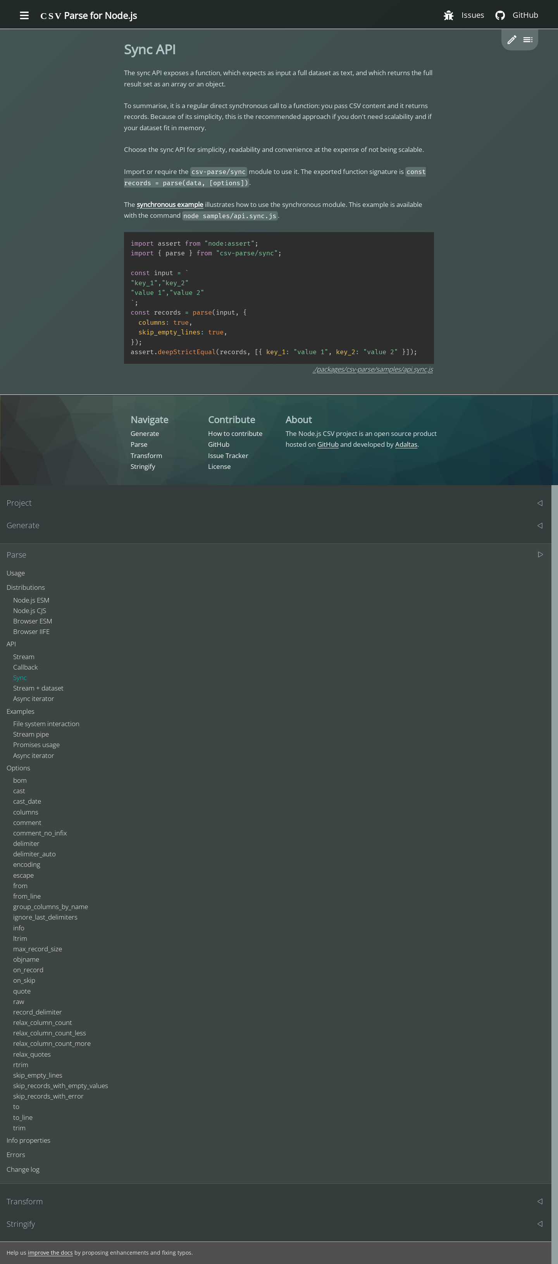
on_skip (24, 980)
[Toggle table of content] (528, 40)
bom (20, 780)
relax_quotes (32, 1054)
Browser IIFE (31, 631)
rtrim (20, 1064)
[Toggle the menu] (24, 16)
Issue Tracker (228, 455)
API (11, 643)
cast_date (27, 801)
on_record (28, 969)
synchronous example (170, 204)
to (16, 1106)
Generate (145, 433)
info (18, 927)
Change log (23, 1169)
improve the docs (50, 1252)
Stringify (143, 466)
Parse (139, 444)
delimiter (26, 843)
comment (27, 822)
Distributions (26, 587)
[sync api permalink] (120, 49)
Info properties (28, 1140)
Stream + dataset (38, 688)
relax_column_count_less (49, 1032)
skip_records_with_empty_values (60, 1085)
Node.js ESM (31, 600)
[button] (512, 40)
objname (26, 959)
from (20, 885)
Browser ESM (32, 621)
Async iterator (33, 698)
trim (19, 1127)
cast (19, 790)
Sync (20, 677)
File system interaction (46, 723)
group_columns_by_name (50, 906)
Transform (146, 455)
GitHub (218, 444)
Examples (20, 711)
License (219, 466)
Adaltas (406, 444)
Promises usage (36, 744)
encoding (26, 864)
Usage (16, 572)
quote (22, 991)
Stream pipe (31, 734)
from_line (27, 896)
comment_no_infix (40, 832)
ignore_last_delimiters (45, 917)
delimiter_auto (34, 853)
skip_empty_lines (37, 1075)
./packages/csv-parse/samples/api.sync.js (373, 369)
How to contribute (235, 433)
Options (18, 767)
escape (23, 875)
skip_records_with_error (48, 1096)
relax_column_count (42, 1022)
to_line (23, 1117)
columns (25, 812)
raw (18, 1001)
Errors (16, 1154)
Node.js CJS (29, 610)
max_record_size (37, 948)
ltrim (20, 938)
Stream (23, 656)
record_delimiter (37, 1011)
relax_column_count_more (52, 1043)
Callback (25, 667)
